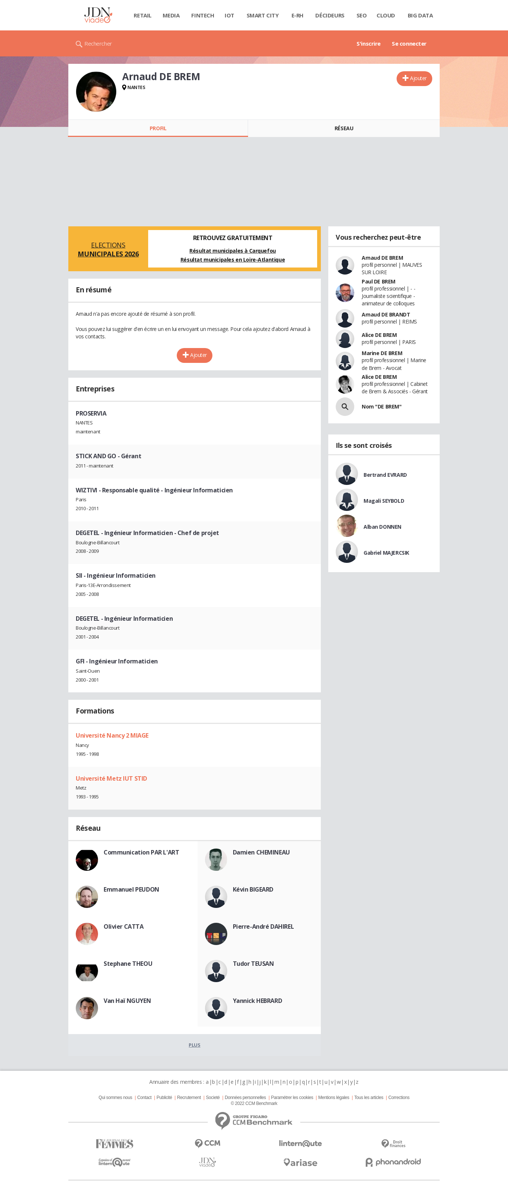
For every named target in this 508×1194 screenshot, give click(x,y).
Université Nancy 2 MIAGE (112, 735)
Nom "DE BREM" (382, 406)
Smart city (263, 15)
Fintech (202, 15)
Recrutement (189, 1097)
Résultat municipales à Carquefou (232, 250)
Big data (420, 15)
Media (171, 15)
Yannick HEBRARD (257, 1001)
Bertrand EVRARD (385, 474)
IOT (229, 15)
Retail (142, 15)
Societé (212, 1097)
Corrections (399, 1097)
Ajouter (418, 78)
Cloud (386, 15)
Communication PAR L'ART (141, 852)
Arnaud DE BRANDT (386, 314)
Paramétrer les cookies (292, 1097)
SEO (361, 15)
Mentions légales (333, 1097)
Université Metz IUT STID (111, 778)
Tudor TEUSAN (253, 964)
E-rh (297, 15)
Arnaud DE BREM (382, 257)
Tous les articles (368, 1097)
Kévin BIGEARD (253, 889)
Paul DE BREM (378, 281)
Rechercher (98, 43)
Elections (108, 249)
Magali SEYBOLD (384, 500)
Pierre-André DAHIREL (263, 926)
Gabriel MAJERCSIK (386, 552)
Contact (144, 1097)
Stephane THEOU (128, 964)
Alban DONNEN (382, 526)
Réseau (344, 128)
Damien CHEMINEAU (261, 852)
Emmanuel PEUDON (131, 889)
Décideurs (329, 15)
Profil (158, 128)
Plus (194, 1045)
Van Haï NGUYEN (127, 1001)
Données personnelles (245, 1097)
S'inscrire (368, 43)
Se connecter (409, 43)
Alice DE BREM (379, 334)
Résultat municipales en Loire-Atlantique (232, 259)
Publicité (164, 1097)
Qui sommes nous (115, 1097)
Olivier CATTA (124, 926)
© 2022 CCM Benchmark (254, 1103)
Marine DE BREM (382, 353)
